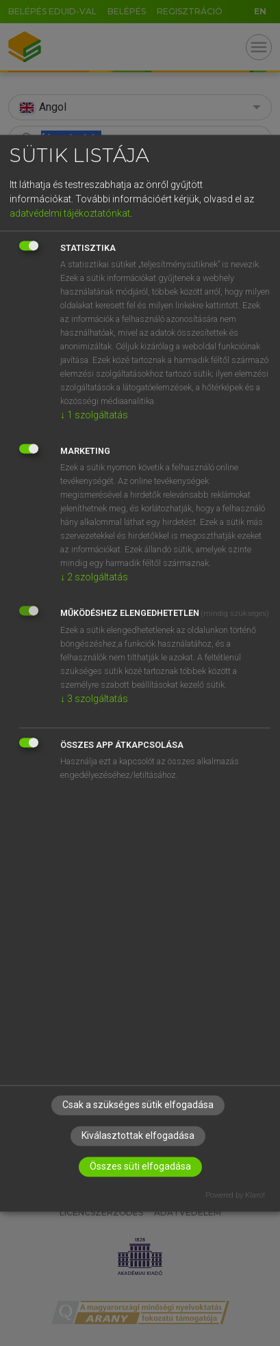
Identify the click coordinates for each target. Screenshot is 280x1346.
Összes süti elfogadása (140, 1166)
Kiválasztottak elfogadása (137, 1135)
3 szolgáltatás (94, 699)
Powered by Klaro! (235, 1195)
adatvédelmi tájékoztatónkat (70, 213)
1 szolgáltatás (94, 415)
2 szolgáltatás (94, 577)
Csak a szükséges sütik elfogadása (138, 1104)
